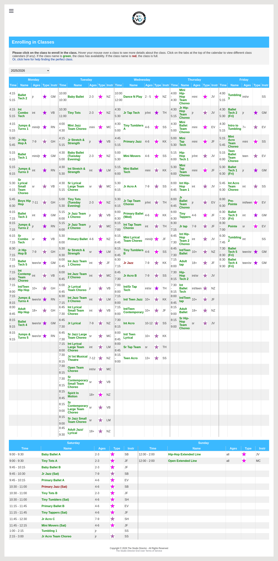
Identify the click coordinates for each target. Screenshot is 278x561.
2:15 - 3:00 (16, 536)
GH (53, 141)
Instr (54, 85)
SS (264, 96)
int (33, 112)
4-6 (147, 127)
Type (46, 85)
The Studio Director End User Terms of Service (139, 551)
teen (245, 156)
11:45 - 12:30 (18, 519)
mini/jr (36, 127)
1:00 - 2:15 (16, 530)
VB (53, 112)
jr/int (148, 112)
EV (213, 127)
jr (33, 96)
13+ (147, 358)
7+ (244, 127)
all (227, 454)
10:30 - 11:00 (18, 486)
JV (213, 96)
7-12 (92, 358)
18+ (194, 262)
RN (53, 127)
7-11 (35, 202)
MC (109, 127)
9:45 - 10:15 (17, 467)
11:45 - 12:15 (18, 525)
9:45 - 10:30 (17, 473)
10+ (194, 251)
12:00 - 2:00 (146, 454)
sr (33, 186)
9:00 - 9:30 (16, 454)
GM (53, 96)
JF (213, 141)
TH (164, 112)
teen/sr (247, 251)
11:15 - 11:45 (18, 506)
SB (127, 454)
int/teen (247, 202)
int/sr (245, 96)
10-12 (149, 323)
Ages (36, 85)
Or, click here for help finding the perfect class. (42, 59)
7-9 (34, 141)
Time (13, 85)
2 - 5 (148, 96)
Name (24, 85)
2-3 (91, 96)
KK (164, 141)
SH (127, 499)
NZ (108, 96)
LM (109, 170)
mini (194, 96)
